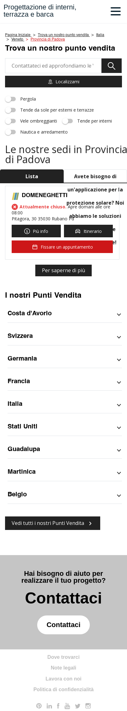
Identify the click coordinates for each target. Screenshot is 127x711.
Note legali (63, 667)
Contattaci (64, 625)
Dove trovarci (63, 657)
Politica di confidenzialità (63, 689)
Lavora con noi (64, 678)
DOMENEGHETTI (44, 195)
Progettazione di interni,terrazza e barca (39, 10)
